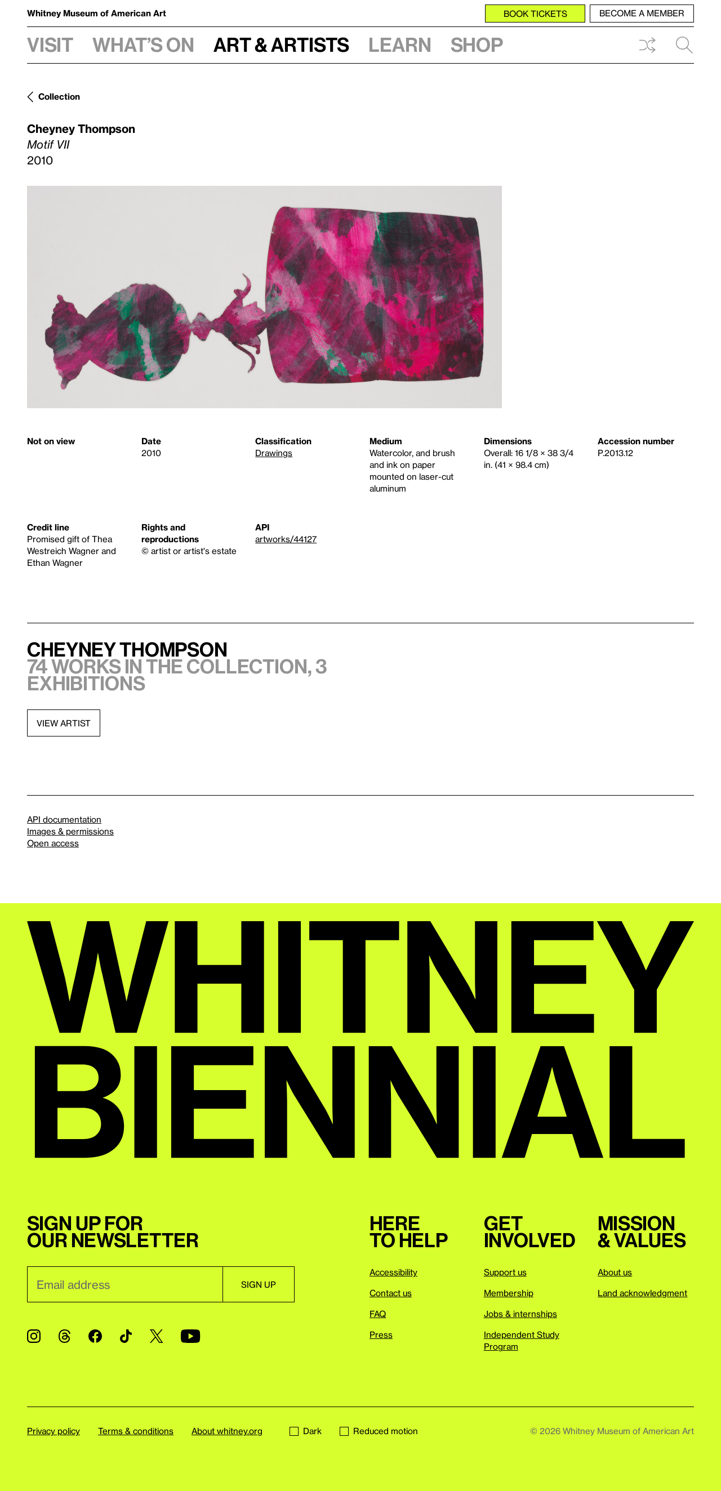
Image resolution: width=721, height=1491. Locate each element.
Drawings (273, 453)
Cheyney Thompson (81, 128)
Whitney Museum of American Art (96, 13)
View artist (64, 723)
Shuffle (647, 45)
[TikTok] (126, 1336)
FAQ (378, 1314)
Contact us (391, 1293)
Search (684, 45)
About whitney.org (227, 1431)
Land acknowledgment (642, 1293)
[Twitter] (156, 1336)
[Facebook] (95, 1336)
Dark (306, 1431)
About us (615, 1272)
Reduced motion (379, 1431)
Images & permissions (70, 831)
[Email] (124, 1284)
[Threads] (64, 1336)
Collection (59, 96)
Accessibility (393, 1272)
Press (381, 1334)
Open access (53, 843)
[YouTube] (190, 1336)
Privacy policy (53, 1431)
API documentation (64, 819)
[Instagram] (34, 1336)
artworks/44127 (286, 539)
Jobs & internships (520, 1314)
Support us (505, 1272)
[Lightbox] (264, 297)
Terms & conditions (135, 1431)
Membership (508, 1293)
